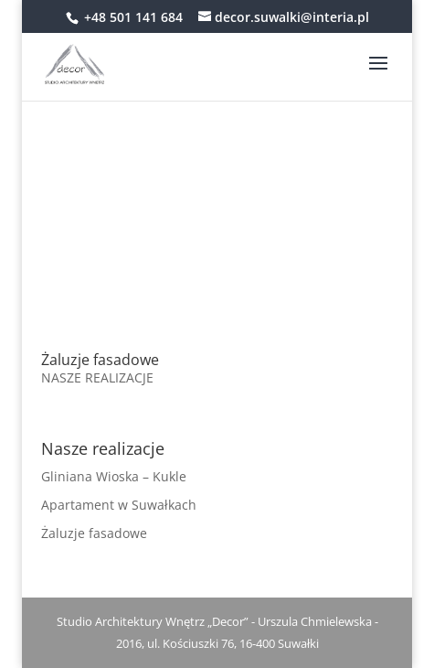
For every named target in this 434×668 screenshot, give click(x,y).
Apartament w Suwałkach (118, 504)
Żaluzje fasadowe (100, 360)
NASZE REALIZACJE (97, 377)
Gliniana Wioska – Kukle (113, 476)
